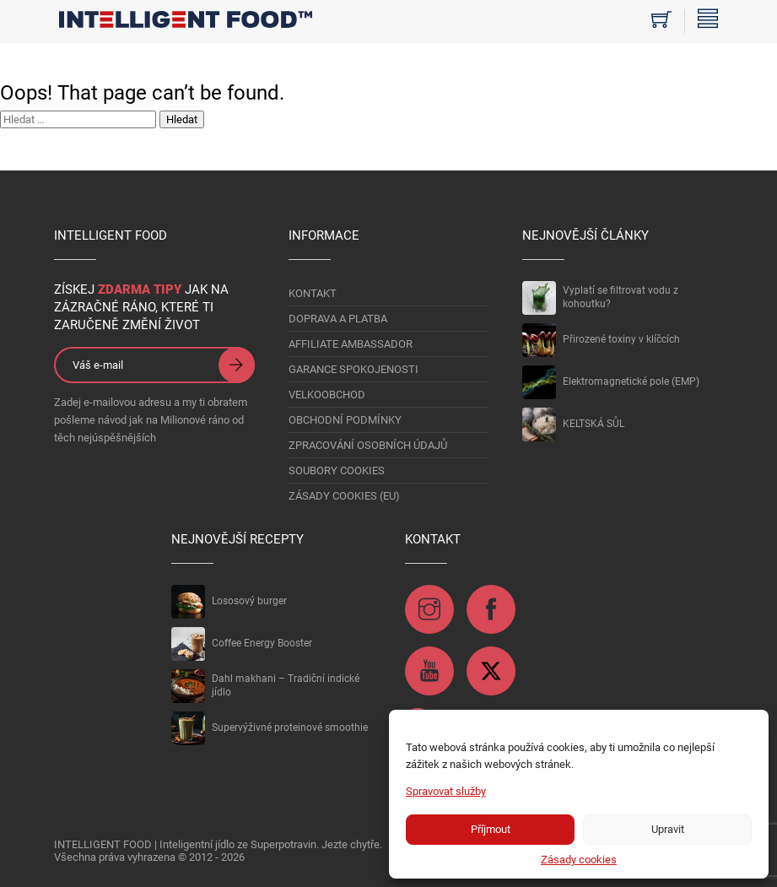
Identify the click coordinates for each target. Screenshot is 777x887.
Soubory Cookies (337, 470)
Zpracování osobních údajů (368, 445)
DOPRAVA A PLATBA (338, 318)
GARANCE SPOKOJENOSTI (353, 369)
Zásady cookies (579, 859)
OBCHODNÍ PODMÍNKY (345, 420)
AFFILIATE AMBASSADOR (351, 344)
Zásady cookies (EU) (344, 495)
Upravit (667, 829)
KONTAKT (313, 293)
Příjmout (490, 829)
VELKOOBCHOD (327, 394)
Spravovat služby (446, 791)
